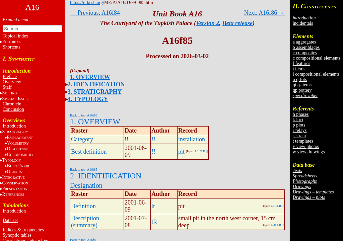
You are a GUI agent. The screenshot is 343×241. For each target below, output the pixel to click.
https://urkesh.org (86, 2)
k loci (298, 119)
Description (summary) (85, 222)
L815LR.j (201, 151)
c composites (305, 52)
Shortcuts (11, 47)
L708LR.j (276, 225)
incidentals (303, 23)
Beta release (237, 23)
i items (299, 68)
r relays (300, 130)
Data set (10, 220)
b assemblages (306, 47)
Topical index (15, 35)
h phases (301, 114)
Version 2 (207, 23)
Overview (12, 81)
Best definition (89, 151)
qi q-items (302, 84)
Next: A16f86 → (264, 12)
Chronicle (12, 103)
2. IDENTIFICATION (96, 84)
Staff (7, 87)
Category (82, 139)
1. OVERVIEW (90, 77)
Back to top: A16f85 (83, 115)
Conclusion (13, 109)
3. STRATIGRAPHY (95, 91)
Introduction (14, 126)
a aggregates (304, 42)
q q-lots (300, 79)
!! (153, 139)
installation (191, 139)
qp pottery (302, 90)
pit (181, 151)
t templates (303, 141)
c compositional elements (316, 58)
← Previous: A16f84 (95, 12)
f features (301, 63)
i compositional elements (316, 74)
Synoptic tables (17, 235)
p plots (299, 125)
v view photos (306, 146)
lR (154, 222)
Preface (10, 76)
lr (153, 206)
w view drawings (309, 151)
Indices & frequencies (23, 229)
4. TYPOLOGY (88, 99)
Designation (86, 185)
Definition (83, 206)
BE (18, 165)
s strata (299, 135)
